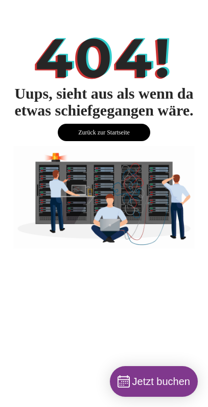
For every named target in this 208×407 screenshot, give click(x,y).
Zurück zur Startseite (104, 132)
